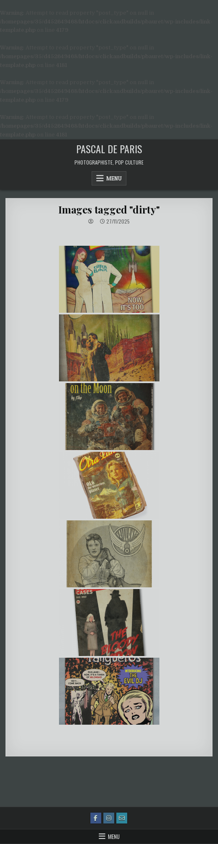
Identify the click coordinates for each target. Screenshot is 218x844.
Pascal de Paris (109, 148)
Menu (114, 178)
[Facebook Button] (95, 818)
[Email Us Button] (121, 818)
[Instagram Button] (108, 818)
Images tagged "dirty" (109, 209)
